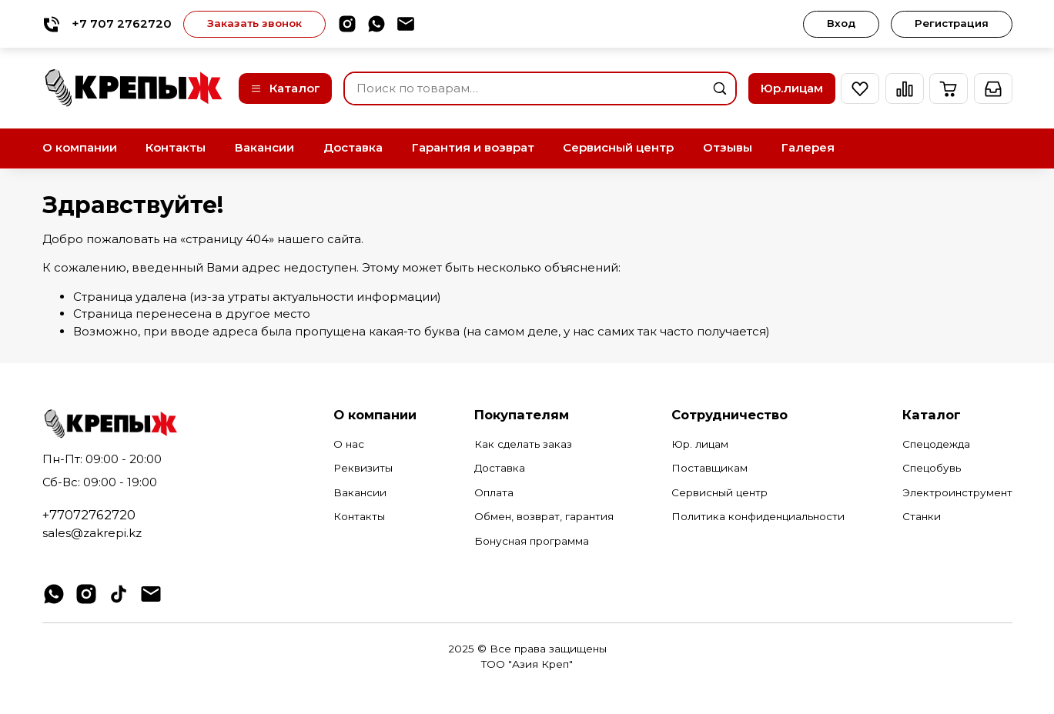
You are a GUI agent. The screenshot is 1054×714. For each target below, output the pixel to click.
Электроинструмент (957, 492)
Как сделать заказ (523, 444)
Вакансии (264, 147)
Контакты (176, 147)
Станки (921, 516)
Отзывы (727, 147)
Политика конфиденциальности (758, 516)
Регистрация (952, 23)
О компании (79, 147)
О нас (348, 444)
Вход (841, 23)
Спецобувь (931, 468)
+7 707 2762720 (107, 24)
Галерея (808, 147)
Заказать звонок (254, 23)
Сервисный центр (618, 147)
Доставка (353, 147)
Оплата (494, 492)
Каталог (285, 88)
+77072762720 (89, 514)
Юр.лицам (792, 88)
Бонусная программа (531, 541)
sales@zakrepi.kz (92, 532)
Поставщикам (709, 468)
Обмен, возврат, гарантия (544, 516)
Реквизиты (363, 468)
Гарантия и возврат (473, 147)
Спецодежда (936, 444)
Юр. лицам (699, 444)
